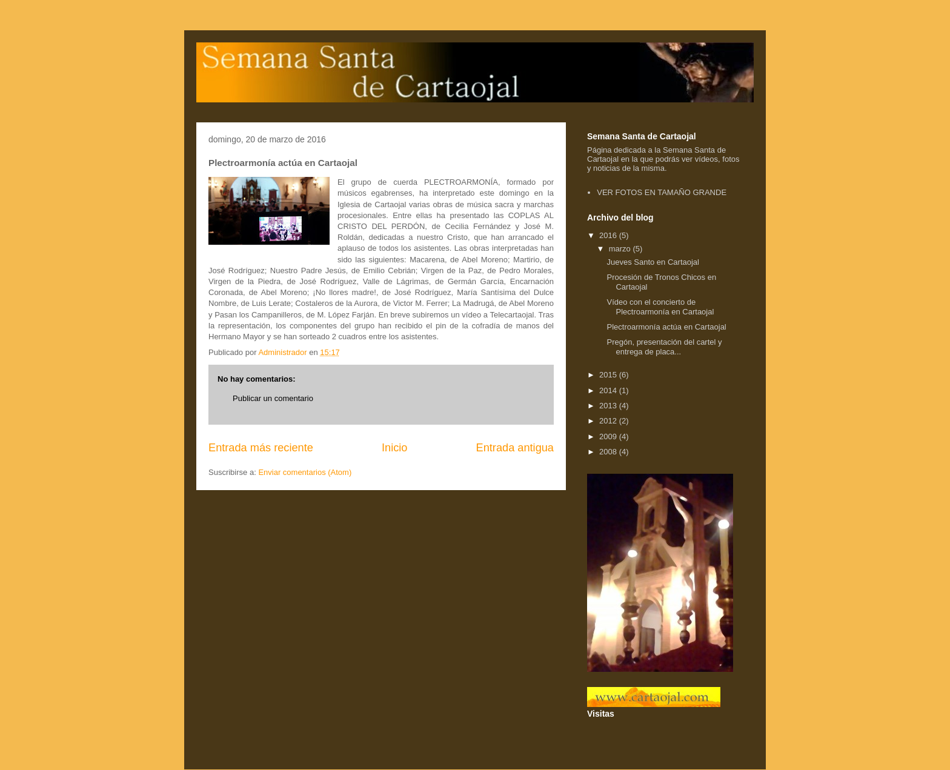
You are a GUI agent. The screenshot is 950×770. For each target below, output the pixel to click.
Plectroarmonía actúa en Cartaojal (666, 326)
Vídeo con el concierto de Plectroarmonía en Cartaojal (660, 306)
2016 (609, 235)
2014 (609, 390)
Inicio (394, 448)
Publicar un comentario (273, 398)
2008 (609, 451)
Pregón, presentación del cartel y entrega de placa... (664, 346)
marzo (621, 248)
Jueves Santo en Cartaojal (652, 262)
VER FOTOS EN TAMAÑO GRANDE (661, 192)
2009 (609, 436)
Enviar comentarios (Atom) (304, 472)
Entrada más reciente (260, 448)
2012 (609, 420)
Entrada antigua (515, 448)
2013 (609, 405)
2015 (609, 374)
